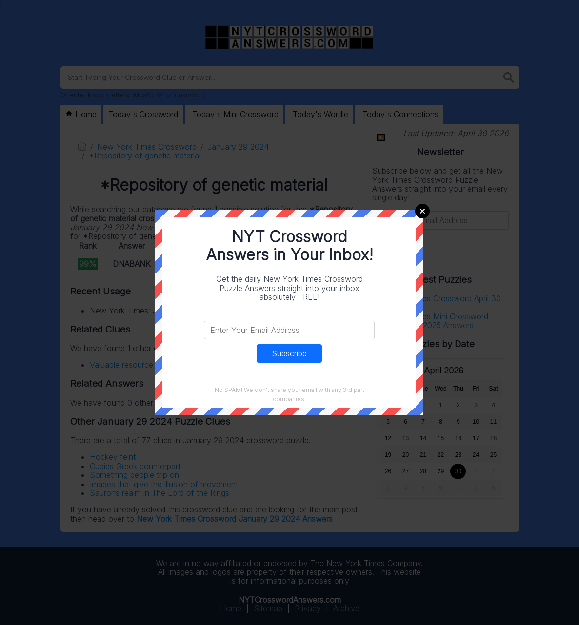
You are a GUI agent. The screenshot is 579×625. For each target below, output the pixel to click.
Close (422, 211)
